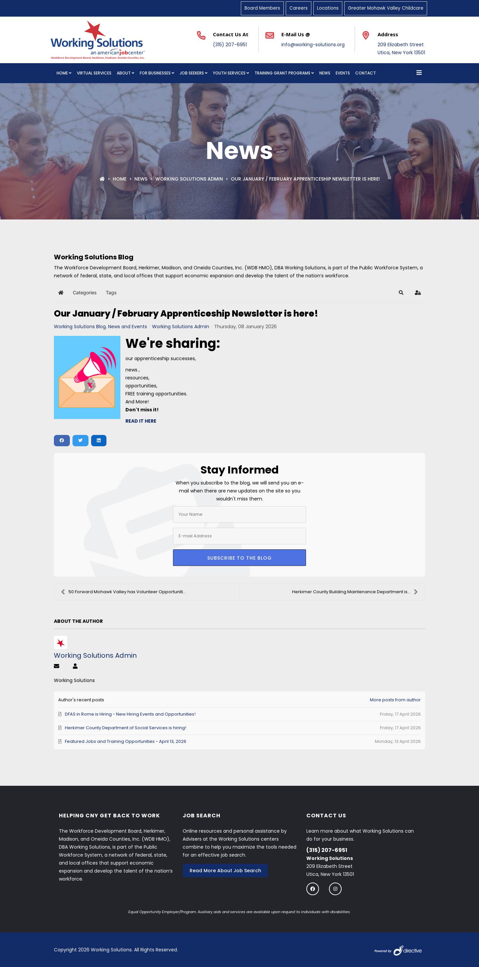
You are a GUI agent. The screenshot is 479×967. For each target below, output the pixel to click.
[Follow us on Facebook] (312, 889)
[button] (401, 292)
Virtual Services (94, 73)
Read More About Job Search (225, 870)
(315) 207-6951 (230, 44)
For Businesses (155, 73)
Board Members (262, 8)
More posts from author (395, 700)
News (324, 73)
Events (343, 73)
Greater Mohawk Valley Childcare (385, 8)
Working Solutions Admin (189, 179)
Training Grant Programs (282, 73)
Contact (365, 73)
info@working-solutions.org (313, 44)
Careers (298, 8)
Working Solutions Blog (80, 326)
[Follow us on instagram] (335, 889)
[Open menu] (419, 73)
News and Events (127, 326)
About (124, 73)
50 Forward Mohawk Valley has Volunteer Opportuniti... (123, 592)
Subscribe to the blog (239, 558)
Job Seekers (192, 73)
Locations (328, 8)
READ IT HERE (140, 421)
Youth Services (229, 73)
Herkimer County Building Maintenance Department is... (355, 592)
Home (62, 73)
